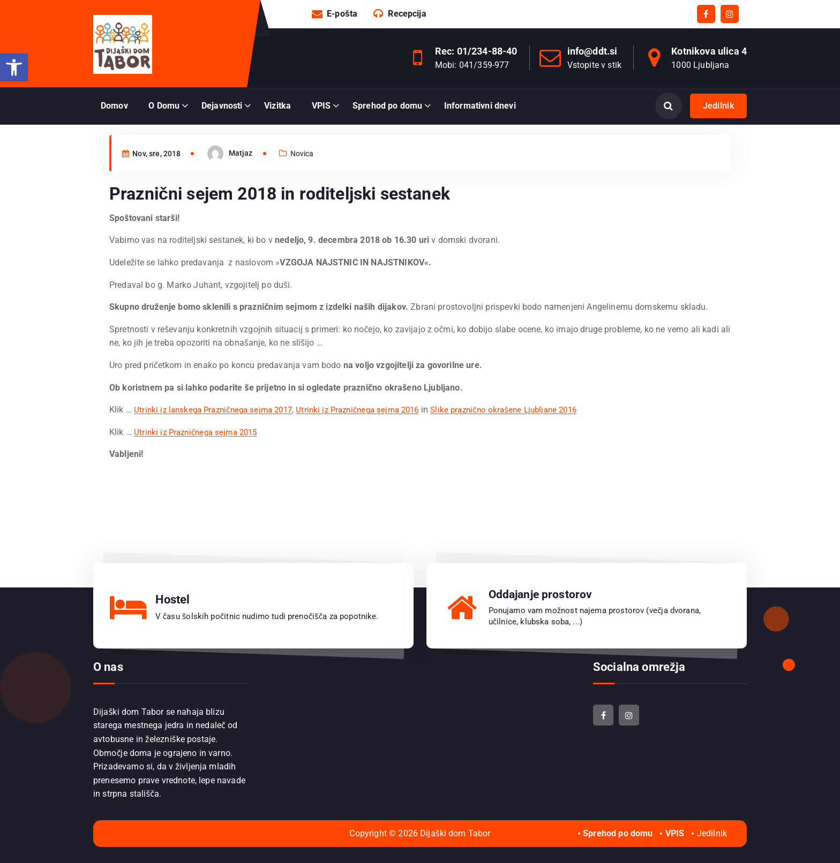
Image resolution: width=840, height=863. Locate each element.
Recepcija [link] (407, 14)
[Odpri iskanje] (668, 106)
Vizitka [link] (277, 106)
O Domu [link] (163, 106)
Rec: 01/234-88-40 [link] (476, 51)
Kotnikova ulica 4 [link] (709, 51)
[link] (14, 67)
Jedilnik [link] (718, 106)
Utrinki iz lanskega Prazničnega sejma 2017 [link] (218, 432)
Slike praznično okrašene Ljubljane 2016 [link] (527, 432)
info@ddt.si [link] (592, 51)
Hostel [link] (172, 599)
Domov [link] (114, 106)
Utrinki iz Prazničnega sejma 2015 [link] (199, 454)
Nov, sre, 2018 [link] (154, 175)
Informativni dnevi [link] (480, 106)
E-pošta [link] (342, 14)
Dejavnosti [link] (222, 106)
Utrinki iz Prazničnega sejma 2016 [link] (372, 432)
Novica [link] (310, 175)
